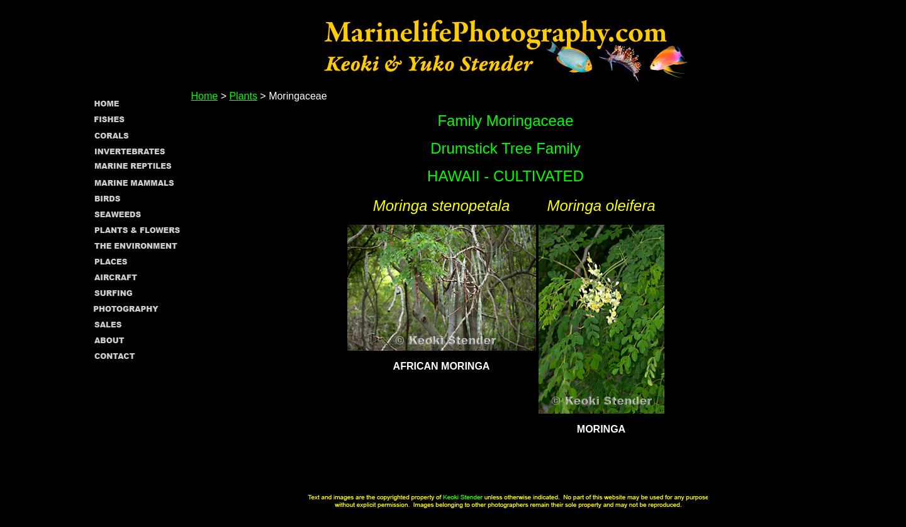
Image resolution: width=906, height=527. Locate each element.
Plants (243, 96)
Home (204, 96)
